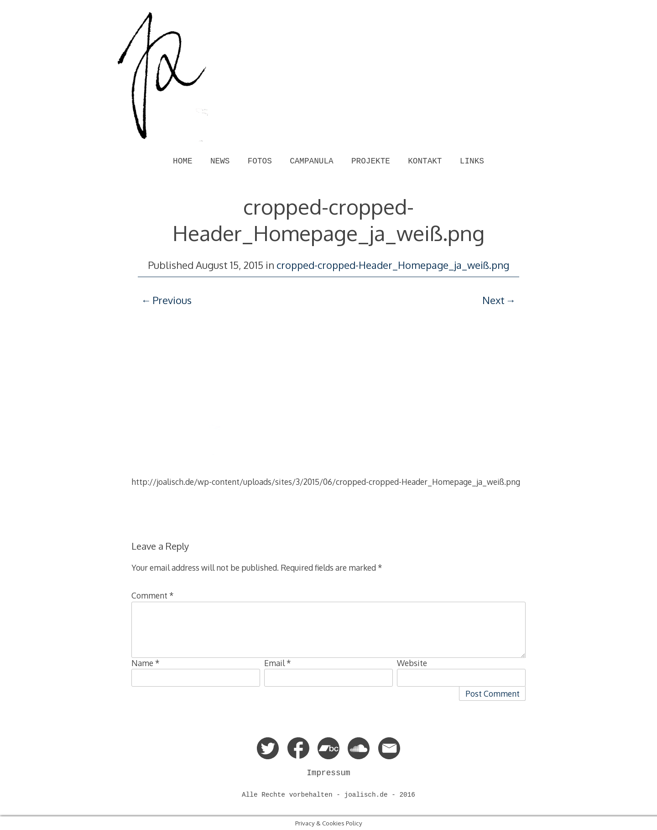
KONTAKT (425, 161)
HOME (182, 161)
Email (277, 663)
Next (493, 300)
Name (145, 663)
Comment (152, 595)
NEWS (219, 161)
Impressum (328, 772)
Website (412, 663)
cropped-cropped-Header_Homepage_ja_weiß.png (392, 264)
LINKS (472, 161)
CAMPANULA (311, 161)
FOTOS (260, 161)
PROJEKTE (370, 161)
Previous (172, 300)
